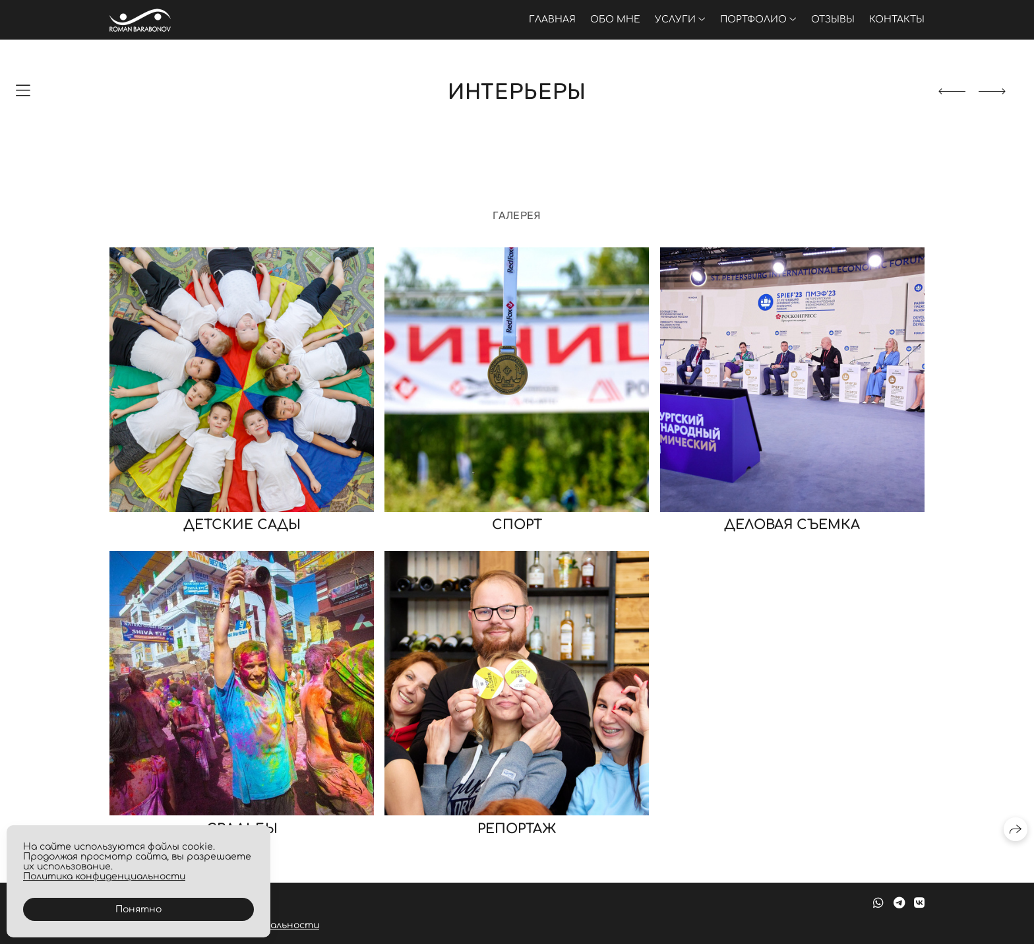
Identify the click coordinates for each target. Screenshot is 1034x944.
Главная (552, 19)
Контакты (897, 19)
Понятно (138, 909)
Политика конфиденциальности (104, 876)
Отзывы (833, 19)
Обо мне (615, 19)
